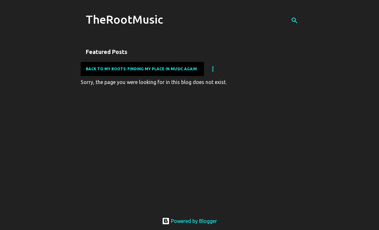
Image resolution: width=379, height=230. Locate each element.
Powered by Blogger (189, 221)
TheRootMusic (124, 19)
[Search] (294, 20)
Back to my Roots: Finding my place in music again (141, 69)
